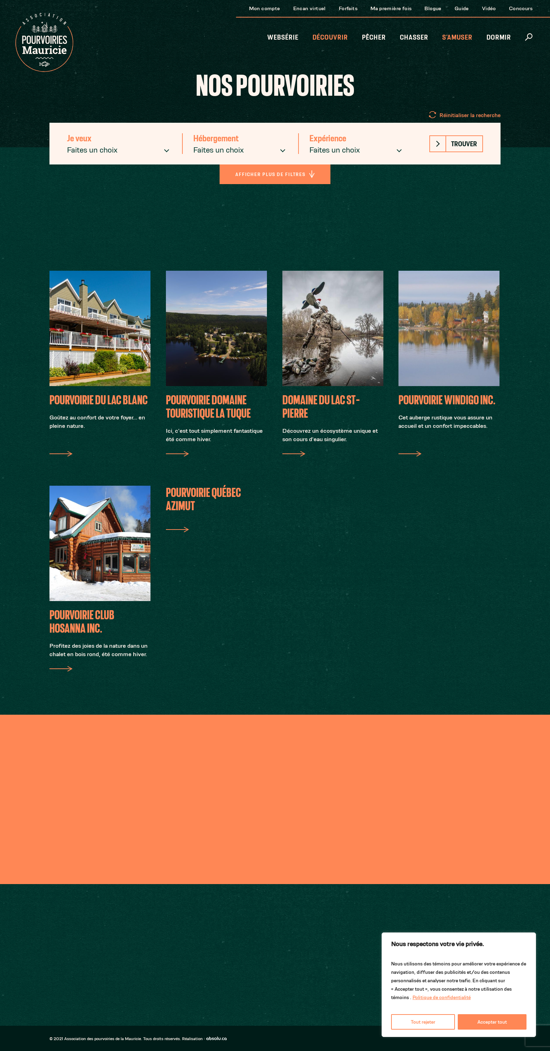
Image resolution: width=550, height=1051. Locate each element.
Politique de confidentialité (441, 997)
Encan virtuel (309, 8)
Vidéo (489, 8)
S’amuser (457, 37)
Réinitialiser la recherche (470, 115)
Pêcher (374, 37)
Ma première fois (390, 8)
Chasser (414, 37)
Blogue (432, 8)
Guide (462, 8)
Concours (520, 8)
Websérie (283, 37)
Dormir (499, 37)
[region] (459, 984)
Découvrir (330, 37)
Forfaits (348, 8)
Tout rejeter (423, 1022)
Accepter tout (492, 1022)
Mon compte (264, 8)
